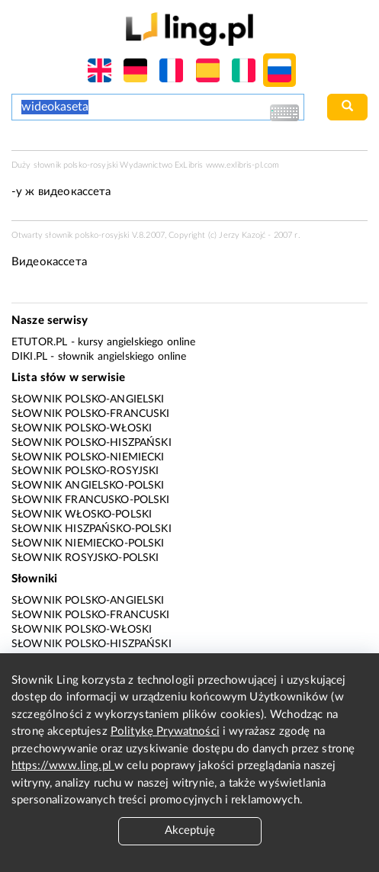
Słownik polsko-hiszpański (91, 443)
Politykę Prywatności (165, 731)
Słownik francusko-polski (90, 500)
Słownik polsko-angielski (88, 399)
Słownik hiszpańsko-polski (91, 529)
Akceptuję (190, 830)
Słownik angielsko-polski (88, 485)
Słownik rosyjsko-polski (85, 558)
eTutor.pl (39, 342)
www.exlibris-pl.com (243, 165)
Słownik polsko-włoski (81, 428)
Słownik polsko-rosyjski (85, 471)
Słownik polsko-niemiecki (88, 457)
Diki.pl (29, 356)
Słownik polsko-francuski (90, 414)
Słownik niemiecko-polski (88, 543)
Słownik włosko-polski (81, 514)
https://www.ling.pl (62, 765)
